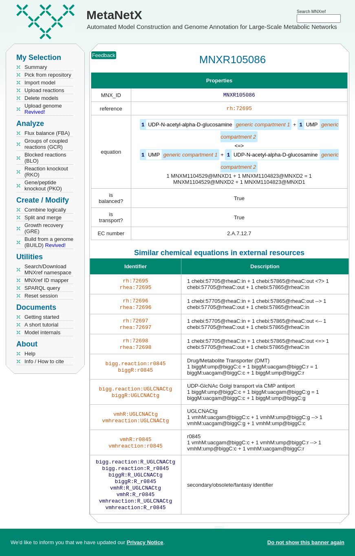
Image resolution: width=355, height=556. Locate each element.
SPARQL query (42, 288)
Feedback (103, 55)
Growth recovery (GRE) (43, 228)
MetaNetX (114, 15)
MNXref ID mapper (46, 280)
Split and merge (43, 217)
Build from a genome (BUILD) (48, 242)
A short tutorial (41, 325)
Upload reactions (44, 90)
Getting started (41, 317)
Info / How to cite (44, 361)
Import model (39, 82)
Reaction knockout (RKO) (46, 171)
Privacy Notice (145, 542)
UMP (312, 126)
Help (29, 354)
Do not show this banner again (305, 542)
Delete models (41, 98)
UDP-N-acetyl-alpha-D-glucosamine (190, 126)
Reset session (41, 296)
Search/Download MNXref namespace (47, 269)
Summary (35, 67)
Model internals (42, 332)
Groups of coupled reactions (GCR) (46, 144)
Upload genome (43, 109)
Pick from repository (47, 75)
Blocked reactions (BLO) (45, 158)
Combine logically (45, 210)
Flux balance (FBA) (47, 133)
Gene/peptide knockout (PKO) (43, 185)
